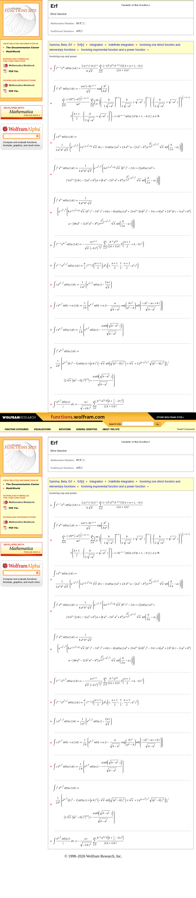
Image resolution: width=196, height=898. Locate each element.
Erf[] (80, 44)
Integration (96, 44)
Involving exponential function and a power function (113, 49)
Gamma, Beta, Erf (61, 44)
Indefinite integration (121, 44)
